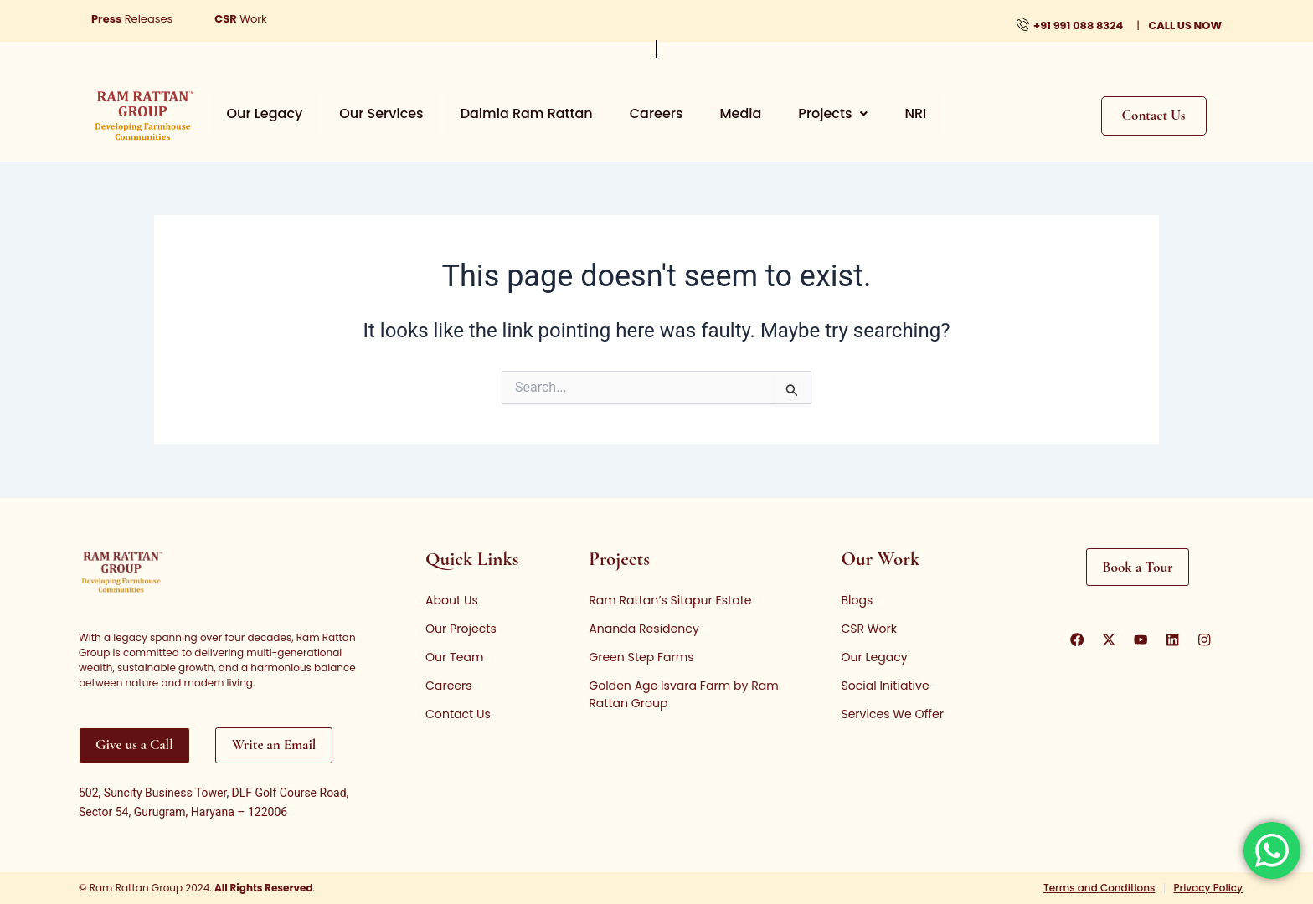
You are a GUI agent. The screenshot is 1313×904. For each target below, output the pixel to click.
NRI (851, 113)
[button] (778, 114)
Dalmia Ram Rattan (501, 113)
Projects (778, 113)
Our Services (366, 113)
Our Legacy (260, 113)
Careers (621, 113)
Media (696, 113)
